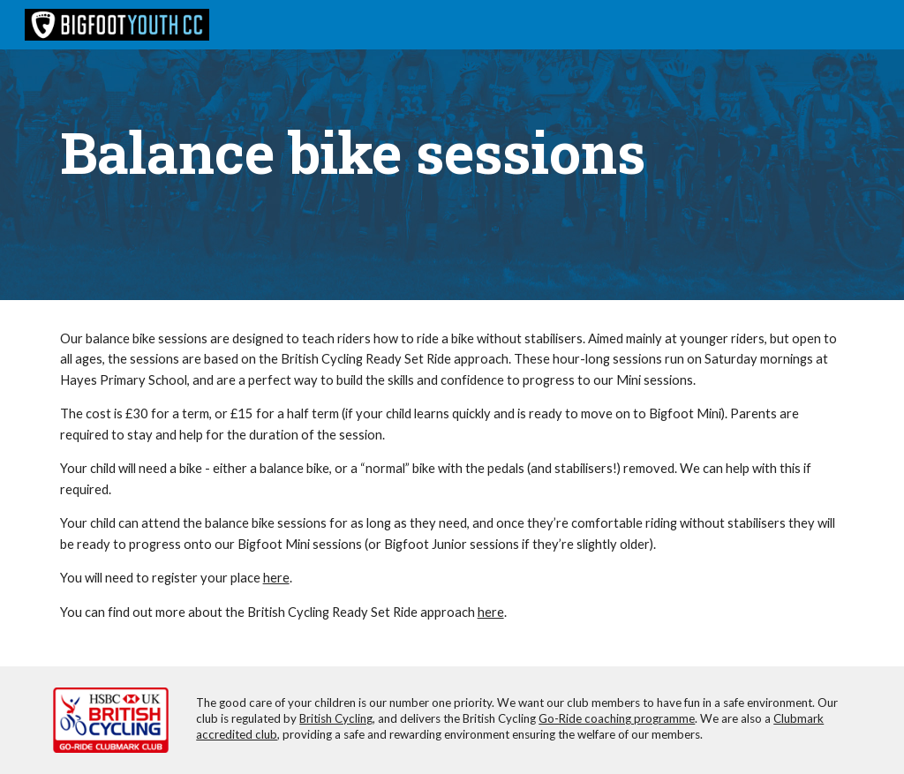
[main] (452, 150)
